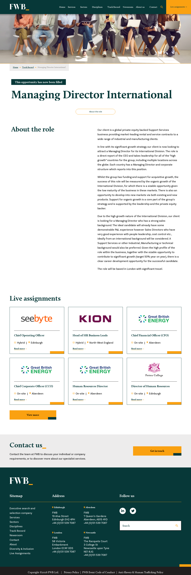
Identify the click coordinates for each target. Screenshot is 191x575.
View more (33, 414)
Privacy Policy (71, 572)
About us (140, 7)
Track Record (113, 7)
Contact (153, 7)
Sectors (83, 7)
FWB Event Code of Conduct (98, 572)
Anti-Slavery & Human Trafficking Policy (140, 572)
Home (62, 7)
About (13, 544)
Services (71, 7)
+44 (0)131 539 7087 (63, 522)
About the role (95, 112)
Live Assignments (20, 553)
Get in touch (157, 450)
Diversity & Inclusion (22, 548)
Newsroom (128, 7)
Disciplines (97, 7)
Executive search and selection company (22, 510)
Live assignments (177, 6)
